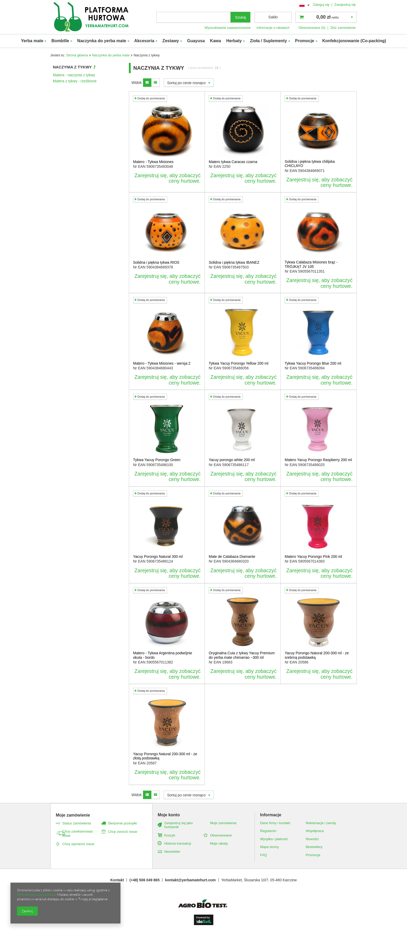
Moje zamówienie (73, 815)
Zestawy (170, 41)
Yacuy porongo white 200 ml (232, 460)
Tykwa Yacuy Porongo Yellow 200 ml (238, 363)
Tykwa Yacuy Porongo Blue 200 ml (313, 363)
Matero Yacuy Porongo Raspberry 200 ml (318, 460)
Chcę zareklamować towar (77, 833)
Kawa (215, 41)
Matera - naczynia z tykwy (74, 75)
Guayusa (196, 41)
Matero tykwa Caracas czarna (233, 162)
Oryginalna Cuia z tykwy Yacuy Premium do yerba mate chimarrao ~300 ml (242, 655)
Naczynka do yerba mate (101, 41)
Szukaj (240, 17)
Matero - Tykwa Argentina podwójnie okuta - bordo (162, 655)
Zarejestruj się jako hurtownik (178, 825)
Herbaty (234, 41)
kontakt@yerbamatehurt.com (190, 880)
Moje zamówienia (223, 823)
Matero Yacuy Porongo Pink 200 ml (313, 556)
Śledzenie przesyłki (122, 823)
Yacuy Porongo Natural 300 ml (158, 556)
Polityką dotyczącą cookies (36, 894)
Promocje (304, 41)
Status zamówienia (76, 823)
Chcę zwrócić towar (123, 832)
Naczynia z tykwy (72, 67)
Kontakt (117, 880)
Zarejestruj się (345, 5)
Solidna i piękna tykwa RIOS (156, 262)
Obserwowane (221, 835)
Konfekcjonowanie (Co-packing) (354, 41)
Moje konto (169, 815)
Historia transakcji (177, 843)
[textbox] (193, 17)
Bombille (60, 41)
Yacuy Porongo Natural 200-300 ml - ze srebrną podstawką (317, 655)
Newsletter (172, 852)
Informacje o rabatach (273, 28)
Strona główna (77, 55)
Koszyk (169, 835)
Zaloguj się (322, 5)
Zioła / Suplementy (268, 41)
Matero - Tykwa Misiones (153, 162)
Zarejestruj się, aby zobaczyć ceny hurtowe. (167, 178)
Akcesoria (144, 41)
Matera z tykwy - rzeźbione (75, 81)
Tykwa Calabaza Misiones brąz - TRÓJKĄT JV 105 (311, 264)
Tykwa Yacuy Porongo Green (156, 460)
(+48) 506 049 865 (144, 880)
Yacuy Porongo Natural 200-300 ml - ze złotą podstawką (165, 756)
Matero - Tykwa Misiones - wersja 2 (161, 363)
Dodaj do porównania (149, 98)
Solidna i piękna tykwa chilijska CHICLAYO (310, 163)
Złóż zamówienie (343, 28)
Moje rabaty (219, 843)
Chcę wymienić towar (78, 844)
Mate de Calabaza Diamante (232, 556)
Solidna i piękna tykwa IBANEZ (234, 262)
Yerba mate (32, 41)
